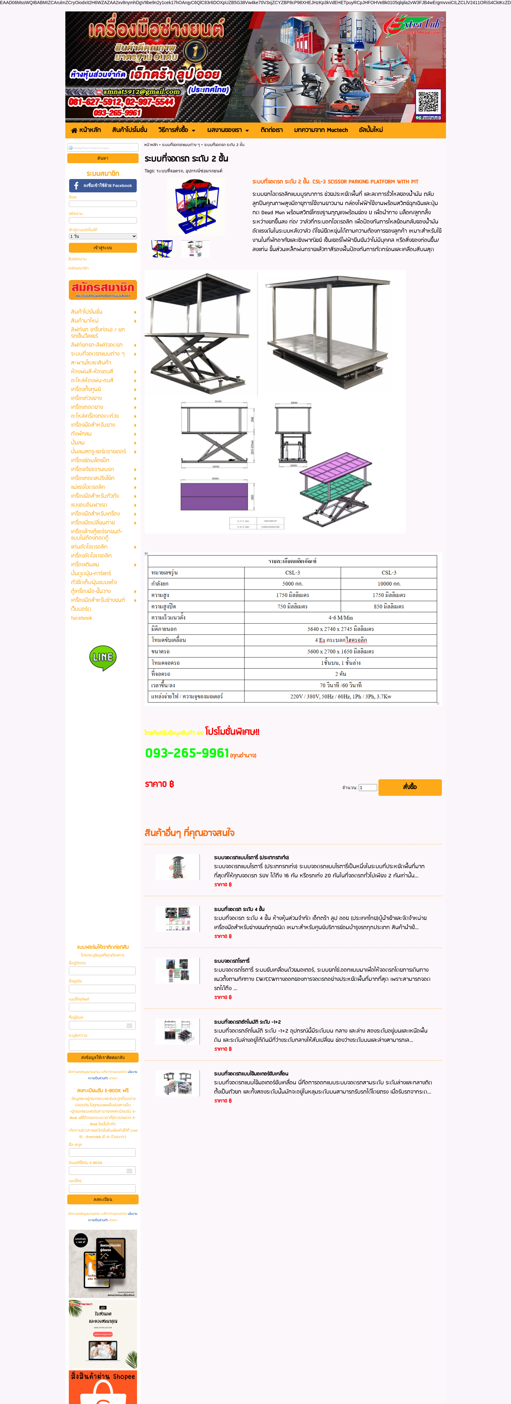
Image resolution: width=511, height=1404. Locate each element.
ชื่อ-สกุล (75, 1144)
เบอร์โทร (75, 1181)
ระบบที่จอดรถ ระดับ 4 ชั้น (239, 910)
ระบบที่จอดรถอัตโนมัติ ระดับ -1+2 (247, 1022)
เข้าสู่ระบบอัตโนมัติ (83, 230)
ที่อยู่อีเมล (76, 1017)
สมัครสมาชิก (78, 268)
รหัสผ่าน (76, 213)
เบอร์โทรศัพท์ (79, 999)
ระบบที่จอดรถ (169, 170)
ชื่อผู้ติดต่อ (77, 963)
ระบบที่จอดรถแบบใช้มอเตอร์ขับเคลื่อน (251, 1074)
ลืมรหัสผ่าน (77, 259)
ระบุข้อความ (78, 1035)
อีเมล (72, 197)
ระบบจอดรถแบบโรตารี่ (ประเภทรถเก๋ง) (251, 858)
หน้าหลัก (151, 145)
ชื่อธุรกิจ (75, 981)
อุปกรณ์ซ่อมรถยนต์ (204, 170)
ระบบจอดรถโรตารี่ (231, 961)
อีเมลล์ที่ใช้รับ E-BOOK (85, 1163)
